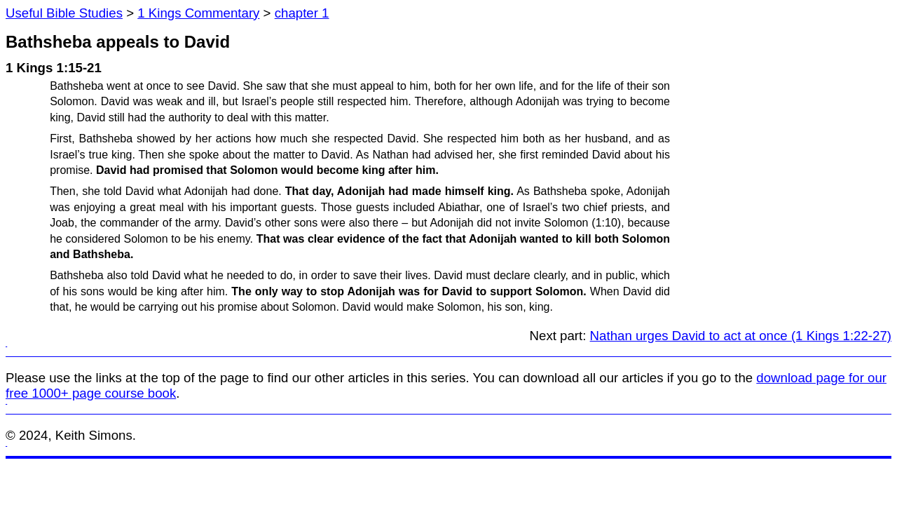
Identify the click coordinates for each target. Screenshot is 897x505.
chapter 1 (302, 13)
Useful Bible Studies (64, 13)
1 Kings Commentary (198, 13)
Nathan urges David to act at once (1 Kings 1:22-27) (740, 335)
